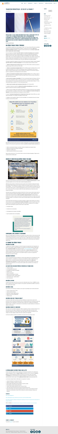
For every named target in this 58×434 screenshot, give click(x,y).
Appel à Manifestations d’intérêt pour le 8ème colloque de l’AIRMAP (47, 32)
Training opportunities (48, 3)
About (25, 3)
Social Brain (22, 432)
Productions (41, 3)
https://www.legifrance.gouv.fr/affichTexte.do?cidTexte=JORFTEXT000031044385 (18, 397)
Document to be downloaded (10, 429)
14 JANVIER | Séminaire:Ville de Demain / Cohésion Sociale (48, 22)
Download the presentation (20, 429)
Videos (54, 3)
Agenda (35, 3)
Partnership (30, 3)
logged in (11, 414)
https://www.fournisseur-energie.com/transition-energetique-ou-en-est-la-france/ (24, 402)
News (10, 11)
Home (22, 3)
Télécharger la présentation (30, 429)
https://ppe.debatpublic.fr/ (28, 248)
